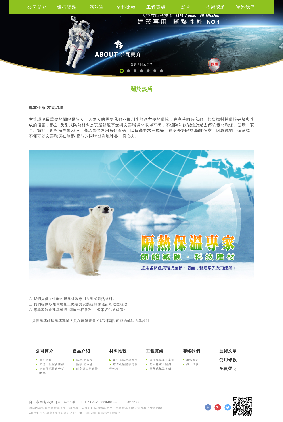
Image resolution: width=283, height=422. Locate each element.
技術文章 (228, 351)
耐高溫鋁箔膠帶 (87, 368)
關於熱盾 (46, 359)
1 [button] (121, 71)
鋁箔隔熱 (66, 7)
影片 (186, 7)
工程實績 (156, 7)
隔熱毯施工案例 (160, 368)
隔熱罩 (96, 7)
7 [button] (161, 71)
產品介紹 (81, 351)
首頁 (134, 64)
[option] (141, 38)
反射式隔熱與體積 (125, 359)
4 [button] (141, 71)
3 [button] (135, 71)
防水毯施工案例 (160, 364)
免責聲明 (228, 368)
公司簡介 (37, 7)
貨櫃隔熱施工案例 (162, 359)
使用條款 (228, 360)
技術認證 (215, 7)
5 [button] (148, 71)
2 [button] (128, 71)
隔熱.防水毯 (84, 364)
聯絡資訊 (192, 359)
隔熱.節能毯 (84, 359)
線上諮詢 (192, 364)
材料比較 (126, 7)
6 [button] (154, 71)
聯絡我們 (245, 7)
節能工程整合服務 (52, 364)
